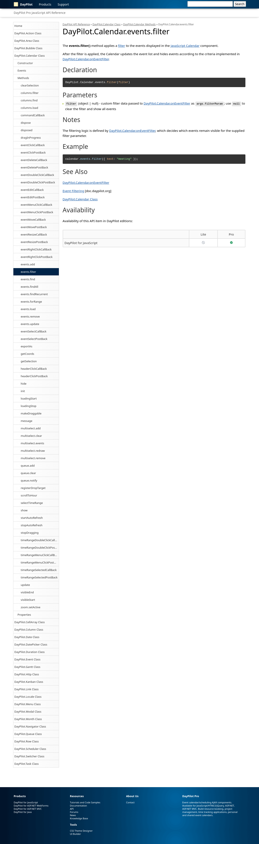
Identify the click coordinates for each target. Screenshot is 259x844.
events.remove (30, 316)
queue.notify (29, 480)
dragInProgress (31, 137)
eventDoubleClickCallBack (37, 175)
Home (18, 26)
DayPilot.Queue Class (28, 734)
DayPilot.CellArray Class (29, 622)
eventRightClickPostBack (37, 257)
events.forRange (31, 301)
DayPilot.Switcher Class (29, 756)
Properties (24, 615)
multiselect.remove (33, 458)
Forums (74, 812)
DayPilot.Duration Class (29, 652)
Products (45, 4)
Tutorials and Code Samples (85, 802)
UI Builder (75, 833)
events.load (28, 309)
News (73, 815)
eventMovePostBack (34, 227)
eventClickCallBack (33, 145)
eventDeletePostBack (34, 167)
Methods (23, 78)
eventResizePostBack (34, 242)
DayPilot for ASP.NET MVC (28, 808)
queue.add (28, 465)
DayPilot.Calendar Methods (139, 24)
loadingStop (29, 406)
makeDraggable (31, 413)
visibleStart (28, 600)
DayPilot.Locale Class (28, 697)
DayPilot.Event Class (27, 659)
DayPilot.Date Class (27, 637)
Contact (130, 802)
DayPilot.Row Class (26, 741)
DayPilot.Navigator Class (30, 726)
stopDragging (30, 533)
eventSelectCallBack (34, 331)
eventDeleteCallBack (34, 160)
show (24, 510)
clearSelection (30, 85)
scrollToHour (29, 495)
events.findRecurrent (34, 294)
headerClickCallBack (34, 369)
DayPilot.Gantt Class (27, 667)
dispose (26, 123)
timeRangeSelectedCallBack (39, 570)
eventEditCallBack (32, 190)
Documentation (78, 805)
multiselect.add (31, 428)
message (27, 421)
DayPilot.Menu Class (27, 704)
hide (24, 383)
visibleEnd (27, 592)
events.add (28, 264)
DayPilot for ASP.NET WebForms (31, 805)
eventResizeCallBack (34, 234)
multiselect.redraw (33, 451)
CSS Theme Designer (81, 830)
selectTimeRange (32, 503)
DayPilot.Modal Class (27, 711)
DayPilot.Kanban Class (28, 682)
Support (63, 4)
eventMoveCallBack (33, 219)
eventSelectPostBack (34, 339)
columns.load (29, 108)
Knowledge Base (79, 818)
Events (22, 70)
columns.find (29, 100)
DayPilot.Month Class (28, 719)
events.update (30, 324)
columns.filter (30, 93)
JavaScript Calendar (185, 45)
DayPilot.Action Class (27, 33)
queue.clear (28, 473)
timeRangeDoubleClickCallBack (40, 540)
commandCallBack (33, 115)
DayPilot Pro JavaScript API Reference (40, 13)
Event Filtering (73, 190)
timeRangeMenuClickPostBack (40, 562)
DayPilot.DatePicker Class (30, 644)
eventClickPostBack (33, 152)
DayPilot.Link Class (26, 689)
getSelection (29, 361)
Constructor (25, 63)
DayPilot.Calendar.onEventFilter (86, 59)
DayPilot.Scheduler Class (30, 749)
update (25, 585)
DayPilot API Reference (76, 24)
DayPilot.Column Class (28, 629)
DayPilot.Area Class (26, 41)
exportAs (26, 346)
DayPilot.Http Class (26, 674)
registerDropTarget (33, 488)
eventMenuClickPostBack (37, 212)
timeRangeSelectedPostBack (39, 577)
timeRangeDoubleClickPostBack (40, 547)
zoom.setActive (30, 607)
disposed (27, 130)
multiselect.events (32, 443)
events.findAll (29, 287)
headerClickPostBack (34, 376)
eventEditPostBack (33, 197)
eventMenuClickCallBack (36, 205)
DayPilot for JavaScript (81, 242)
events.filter (28, 272)
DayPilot (23, 4)
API (72, 808)
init (23, 391)
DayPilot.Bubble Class (28, 48)
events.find (28, 279)
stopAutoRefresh (31, 525)
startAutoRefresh (32, 518)
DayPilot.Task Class (26, 764)
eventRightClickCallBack (36, 249)
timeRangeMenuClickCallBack (40, 555)
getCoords (27, 354)
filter (121, 45)
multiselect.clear (31, 436)
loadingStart (29, 398)
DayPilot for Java (23, 812)
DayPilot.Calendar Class (29, 56)
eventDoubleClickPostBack (38, 182)
